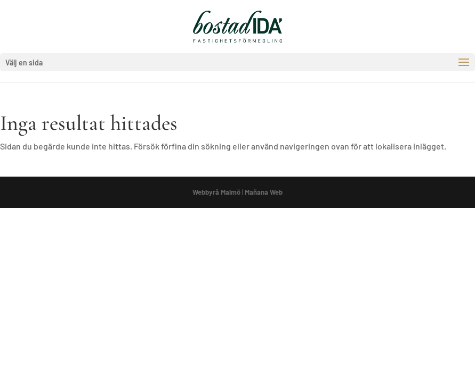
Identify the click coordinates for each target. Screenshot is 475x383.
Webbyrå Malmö (216, 192)
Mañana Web (264, 192)
